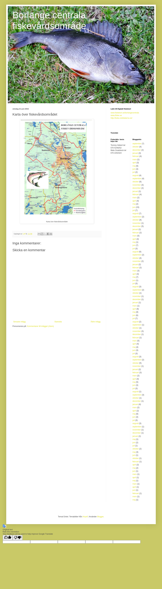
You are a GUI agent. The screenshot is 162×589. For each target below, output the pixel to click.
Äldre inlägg (95, 322)
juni (134, 169)
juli (134, 172)
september (137, 144)
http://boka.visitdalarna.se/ (121, 118)
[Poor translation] (18, 537)
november (137, 185)
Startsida (58, 322)
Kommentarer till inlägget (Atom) (40, 326)
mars (135, 159)
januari (135, 153)
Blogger (100, 517)
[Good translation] (8, 537)
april (134, 163)
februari (136, 156)
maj (134, 166)
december (137, 150)
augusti (136, 175)
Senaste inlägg (19, 322)
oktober (136, 147)
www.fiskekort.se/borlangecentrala (125, 113)
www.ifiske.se (116, 115)
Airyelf (85, 517)
